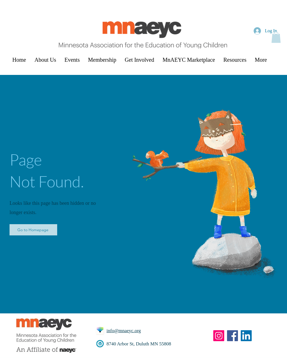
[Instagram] (218, 335)
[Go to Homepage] (33, 229)
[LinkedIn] (246, 335)
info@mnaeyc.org (124, 330)
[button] (276, 37)
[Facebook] (232, 335)
